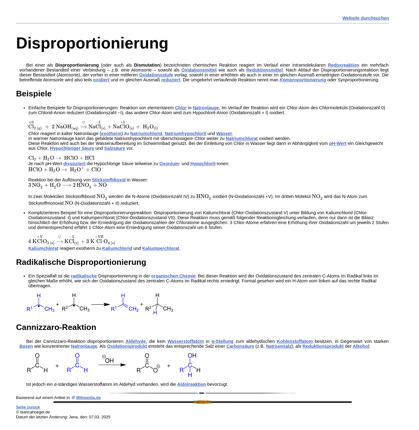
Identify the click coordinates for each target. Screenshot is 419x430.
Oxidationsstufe (156, 74)
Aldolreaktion (191, 384)
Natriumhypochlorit (185, 133)
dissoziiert (74, 163)
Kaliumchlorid (117, 248)
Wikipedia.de (88, 397)
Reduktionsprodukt (323, 346)
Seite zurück (28, 407)
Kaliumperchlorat (160, 248)
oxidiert (101, 79)
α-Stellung (222, 341)
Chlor (181, 107)
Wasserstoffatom (185, 341)
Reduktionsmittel (264, 70)
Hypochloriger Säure (72, 148)
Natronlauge (206, 107)
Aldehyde (136, 341)
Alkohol (361, 346)
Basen (26, 346)
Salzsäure (114, 148)
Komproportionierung (303, 79)
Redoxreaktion (343, 65)
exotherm (111, 133)
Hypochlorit (202, 163)
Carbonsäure (240, 346)
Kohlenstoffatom (295, 341)
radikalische (84, 275)
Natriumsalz (279, 346)
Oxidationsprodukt (127, 346)
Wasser (224, 133)
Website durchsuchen (366, 18)
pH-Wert (338, 143)
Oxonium (169, 163)
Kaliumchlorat (43, 248)
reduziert (170, 79)
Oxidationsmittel (199, 70)
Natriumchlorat (242, 138)
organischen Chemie (173, 275)
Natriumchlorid (146, 133)
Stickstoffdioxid (109, 179)
